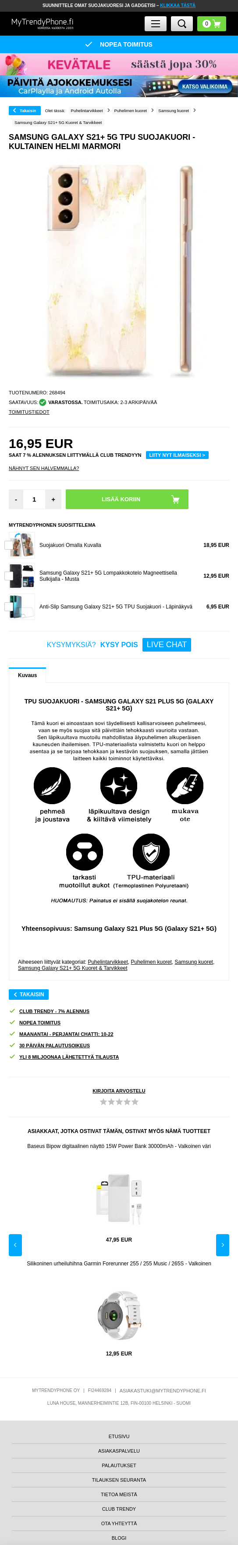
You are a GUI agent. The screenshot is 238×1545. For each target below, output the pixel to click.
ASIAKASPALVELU (119, 1451)
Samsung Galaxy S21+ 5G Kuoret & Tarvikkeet (73, 968)
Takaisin (28, 110)
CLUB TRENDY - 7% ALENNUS (49, 1011)
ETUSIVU (119, 1436)
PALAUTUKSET (119, 1465)
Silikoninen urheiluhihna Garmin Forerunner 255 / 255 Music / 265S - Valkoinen (119, 1264)
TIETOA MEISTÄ (119, 1494)
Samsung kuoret (194, 962)
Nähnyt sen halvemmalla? (44, 468)
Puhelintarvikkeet (108, 962)
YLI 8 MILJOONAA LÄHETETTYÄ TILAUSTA (64, 1057)
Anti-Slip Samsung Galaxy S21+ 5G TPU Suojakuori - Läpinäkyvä (115, 607)
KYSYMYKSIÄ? (119, 645)
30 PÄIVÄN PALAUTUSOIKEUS (49, 1046)
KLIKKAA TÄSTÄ (177, 5)
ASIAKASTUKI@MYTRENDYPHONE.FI (163, 1390)
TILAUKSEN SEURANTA (119, 1480)
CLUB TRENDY (119, 1509)
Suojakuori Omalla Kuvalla (70, 545)
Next (222, 1245)
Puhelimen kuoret (151, 962)
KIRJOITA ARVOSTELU (118, 1090)
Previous (15, 1245)
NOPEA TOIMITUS (34, 1023)
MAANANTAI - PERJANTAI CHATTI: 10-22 (61, 1034)
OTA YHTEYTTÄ (119, 1523)
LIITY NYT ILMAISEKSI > (177, 455)
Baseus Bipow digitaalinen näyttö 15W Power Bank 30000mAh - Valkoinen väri (119, 1146)
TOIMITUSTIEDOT (29, 412)
